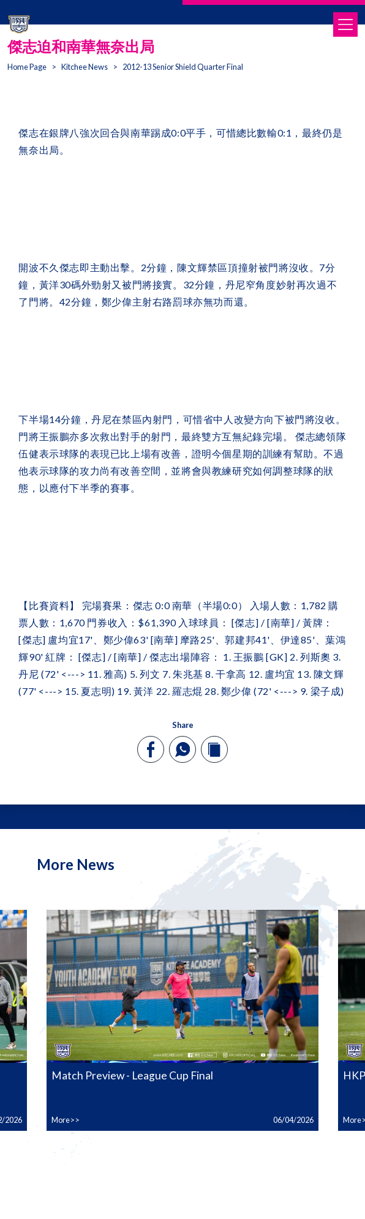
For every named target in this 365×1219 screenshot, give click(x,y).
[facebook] (151, 749)
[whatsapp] (182, 749)
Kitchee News (84, 67)
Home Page (27, 67)
